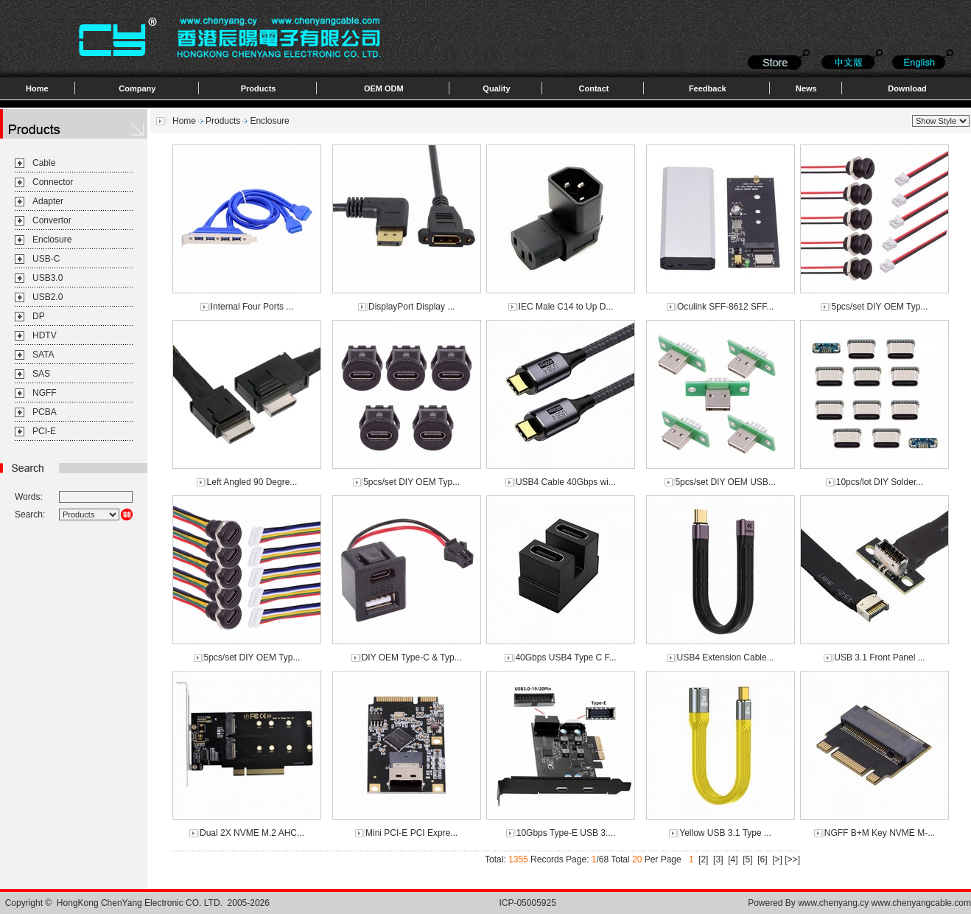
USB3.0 (47, 278)
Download (907, 88)
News (806, 88)
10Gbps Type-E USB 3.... (566, 833)
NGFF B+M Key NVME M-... (879, 833)
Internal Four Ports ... (252, 306)
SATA (43, 354)
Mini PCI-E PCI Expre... (411, 833)
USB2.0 (47, 297)
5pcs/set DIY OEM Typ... (879, 306)
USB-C (46, 259)
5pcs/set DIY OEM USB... (725, 482)
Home (37, 88)
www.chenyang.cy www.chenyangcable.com (884, 903)
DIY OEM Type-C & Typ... (412, 657)
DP (38, 316)
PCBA (44, 412)
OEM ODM (384, 88)
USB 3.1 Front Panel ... (879, 657)
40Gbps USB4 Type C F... (565, 657)
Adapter (47, 201)
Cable (43, 163)
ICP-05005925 (527, 903)
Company (137, 88)
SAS (41, 374)
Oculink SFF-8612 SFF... (725, 306)
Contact (594, 88)
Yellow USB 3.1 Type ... (725, 833)
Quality (496, 88)
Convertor (51, 220)
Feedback (707, 88)
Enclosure (51, 239)
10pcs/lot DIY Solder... (880, 482)
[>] (777, 859)
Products (258, 88)
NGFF (44, 393)
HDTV (44, 335)
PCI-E (44, 431)
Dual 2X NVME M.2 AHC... (252, 833)
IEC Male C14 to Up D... (566, 306)
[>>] (792, 859)
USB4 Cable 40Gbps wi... (566, 482)
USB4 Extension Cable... (725, 657)
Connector (52, 182)
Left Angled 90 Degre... (252, 482)
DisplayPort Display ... (411, 306)
